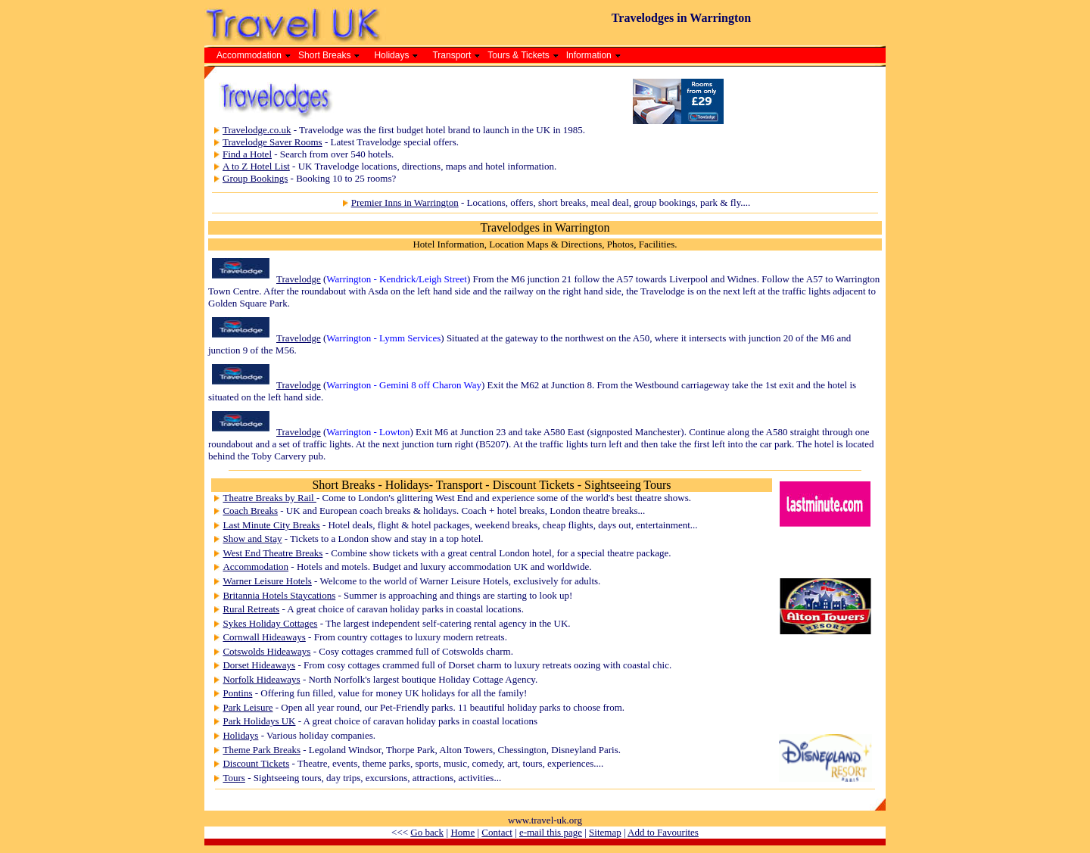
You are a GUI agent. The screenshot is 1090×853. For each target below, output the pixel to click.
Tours (233, 777)
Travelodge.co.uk (257, 129)
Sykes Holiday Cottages (270, 623)
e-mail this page (550, 832)
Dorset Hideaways (259, 665)
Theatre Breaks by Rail (269, 497)
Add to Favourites (663, 832)
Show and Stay (252, 538)
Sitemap (605, 832)
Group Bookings (255, 178)
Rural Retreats (251, 609)
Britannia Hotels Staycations (279, 595)
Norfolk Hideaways (261, 679)
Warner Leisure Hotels (267, 581)
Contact (496, 832)
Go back (427, 832)
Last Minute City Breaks (271, 525)
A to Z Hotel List (256, 166)
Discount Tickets (256, 763)
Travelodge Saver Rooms (272, 142)
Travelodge (298, 279)
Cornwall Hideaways (264, 637)
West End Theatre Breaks (272, 553)
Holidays (240, 735)
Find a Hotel (247, 154)
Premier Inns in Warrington (405, 202)
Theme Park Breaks (262, 749)
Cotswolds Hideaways (266, 651)
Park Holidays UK (259, 721)
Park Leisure (247, 707)
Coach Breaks (250, 510)
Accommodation (255, 566)
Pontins (237, 693)
